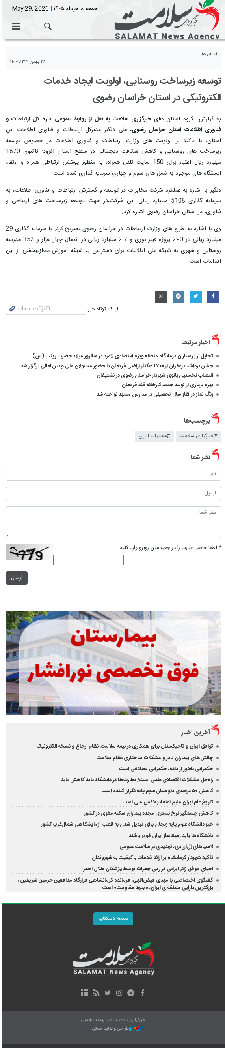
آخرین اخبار (195, 734)
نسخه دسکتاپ (112, 920)
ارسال (14, 578)
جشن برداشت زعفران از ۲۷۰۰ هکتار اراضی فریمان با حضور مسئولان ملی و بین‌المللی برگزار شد (117, 366)
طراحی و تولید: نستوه (116, 1029)
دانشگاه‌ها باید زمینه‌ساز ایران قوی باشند (171, 836)
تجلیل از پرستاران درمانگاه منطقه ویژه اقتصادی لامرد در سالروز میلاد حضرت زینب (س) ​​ (122, 356)
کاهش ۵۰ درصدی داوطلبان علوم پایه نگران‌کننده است (157, 792)
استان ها (209, 54)
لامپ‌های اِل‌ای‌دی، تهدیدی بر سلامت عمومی (166, 847)
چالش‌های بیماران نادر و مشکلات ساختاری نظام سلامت (154, 758)
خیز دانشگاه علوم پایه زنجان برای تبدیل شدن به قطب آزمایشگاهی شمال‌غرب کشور (127, 825)
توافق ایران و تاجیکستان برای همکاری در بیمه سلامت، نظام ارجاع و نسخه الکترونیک (124, 747)
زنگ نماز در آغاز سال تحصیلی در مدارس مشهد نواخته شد (155, 394)
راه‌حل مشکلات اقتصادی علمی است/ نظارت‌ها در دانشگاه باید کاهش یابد (137, 780)
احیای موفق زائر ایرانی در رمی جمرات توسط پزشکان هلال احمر (148, 870)
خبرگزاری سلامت (112, 19)
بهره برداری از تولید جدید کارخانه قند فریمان (167, 385)
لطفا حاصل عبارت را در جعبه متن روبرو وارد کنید (170, 548)
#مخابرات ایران (154, 436)
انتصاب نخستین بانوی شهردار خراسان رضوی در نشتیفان (155, 375)
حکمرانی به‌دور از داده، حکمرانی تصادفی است (166, 769)
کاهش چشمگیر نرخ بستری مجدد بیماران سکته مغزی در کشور (148, 814)
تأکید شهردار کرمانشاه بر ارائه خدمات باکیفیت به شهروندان (152, 859)
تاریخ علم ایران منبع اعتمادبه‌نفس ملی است (168, 803)
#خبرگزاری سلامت (198, 436)
